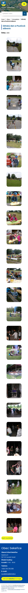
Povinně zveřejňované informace (9, 586)
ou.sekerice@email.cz (8, 574)
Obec (8, 19)
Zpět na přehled (7, 538)
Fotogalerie (15, 19)
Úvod (2, 19)
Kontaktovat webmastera (19, 585)
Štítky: (3, 33)
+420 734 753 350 (7, 568)
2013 (7, 33)
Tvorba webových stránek (13, 589)
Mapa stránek (11, 588)
